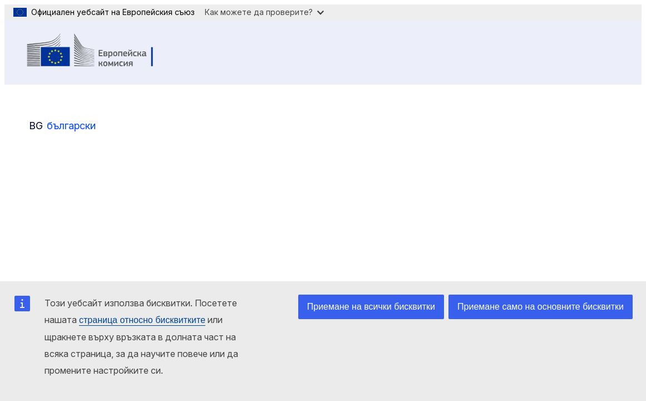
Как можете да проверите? (264, 12)
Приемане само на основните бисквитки (540, 306)
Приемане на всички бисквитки (371, 306)
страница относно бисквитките (142, 320)
